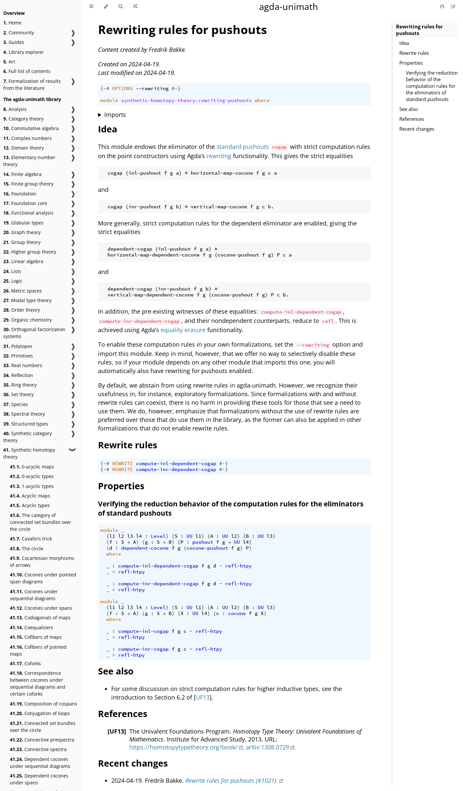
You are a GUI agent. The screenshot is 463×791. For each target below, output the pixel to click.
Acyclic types (30, 505)
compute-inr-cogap (143, 649)
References (411, 119)
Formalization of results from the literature (32, 84)
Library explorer (23, 52)
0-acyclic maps (32, 467)
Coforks (25, 663)
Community (18, 32)
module (109, 100)
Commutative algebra (31, 128)
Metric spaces (22, 291)
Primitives (18, 356)
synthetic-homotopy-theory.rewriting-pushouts (186, 100)
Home (12, 22)
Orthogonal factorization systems (34, 332)
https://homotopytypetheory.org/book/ (183, 747)
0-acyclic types (32, 476)
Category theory (23, 119)
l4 (139, 536)
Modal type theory (27, 300)
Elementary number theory (29, 160)
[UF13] (117, 731)
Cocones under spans (41, 608)
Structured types (25, 424)
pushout (202, 542)
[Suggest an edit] (453, 6)
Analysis (15, 109)
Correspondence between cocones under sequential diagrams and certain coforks (37, 683)
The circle (26, 548)
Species (15, 404)
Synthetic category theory (27, 436)
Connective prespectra (42, 740)
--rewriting (152, 88)
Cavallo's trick (31, 538)
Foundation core (25, 203)
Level (158, 536)
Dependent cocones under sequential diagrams (40, 762)
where (262, 100)
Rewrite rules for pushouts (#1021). (231, 780)
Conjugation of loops (40, 713)
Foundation (19, 193)
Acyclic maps (30, 496)
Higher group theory (29, 252)
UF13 (203, 697)
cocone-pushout (207, 548)
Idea (404, 43)
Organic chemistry (27, 320)
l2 (121, 536)
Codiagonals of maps (40, 617)
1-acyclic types (32, 486)
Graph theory (22, 232)
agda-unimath (288, 6)
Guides (13, 42)
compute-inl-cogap (143, 631)
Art (9, 61)
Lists (12, 271)
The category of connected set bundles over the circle (40, 522)
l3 (130, 536)
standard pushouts (242, 147)
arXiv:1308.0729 (267, 747)
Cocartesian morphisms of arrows (42, 561)
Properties (411, 62)
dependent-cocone (145, 548)
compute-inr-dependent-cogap (176, 469)
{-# (104, 88)
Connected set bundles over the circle (43, 726)
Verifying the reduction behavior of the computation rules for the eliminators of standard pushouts (432, 85)
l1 (112, 536)
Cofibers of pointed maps (38, 650)
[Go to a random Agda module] (135, 6)
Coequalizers (31, 627)
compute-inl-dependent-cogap (176, 463)
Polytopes (17, 346)
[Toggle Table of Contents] (91, 6)
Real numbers (22, 365)
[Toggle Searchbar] (120, 6)
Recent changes (416, 128)
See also (408, 109)
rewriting (219, 156)
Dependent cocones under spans (39, 779)
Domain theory (23, 148)
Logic (12, 281)
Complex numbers (27, 138)
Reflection (18, 375)
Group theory (22, 242)
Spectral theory (24, 414)
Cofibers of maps (36, 637)
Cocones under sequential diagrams (34, 595)
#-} (176, 88)
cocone (237, 613)
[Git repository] (443, 6)
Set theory (18, 394)
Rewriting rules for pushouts (419, 29)
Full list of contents (26, 71)
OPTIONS (122, 88)
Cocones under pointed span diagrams (43, 578)
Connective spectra (38, 749)
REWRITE (122, 463)
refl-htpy (238, 566)
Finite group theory (28, 184)
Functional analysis (28, 213)
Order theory (21, 310)
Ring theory (20, 385)
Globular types (23, 223)
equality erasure (183, 330)
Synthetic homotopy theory (29, 453)
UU (189, 536)
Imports (115, 115)
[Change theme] (105, 6)
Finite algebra (22, 174)
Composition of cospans (43, 704)
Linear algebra (23, 261)
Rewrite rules (414, 53)
